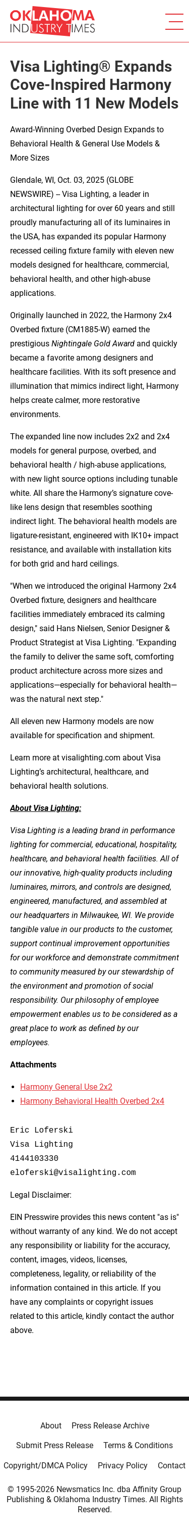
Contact (171, 1465)
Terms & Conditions (138, 1445)
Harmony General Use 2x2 (66, 1087)
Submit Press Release (54, 1445)
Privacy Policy (123, 1465)
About (50, 1425)
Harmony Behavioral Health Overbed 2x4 (92, 1101)
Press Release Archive (110, 1425)
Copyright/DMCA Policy (46, 1465)
